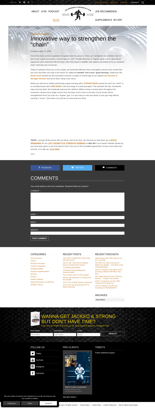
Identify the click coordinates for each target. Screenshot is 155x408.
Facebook (46, 168)
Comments (111, 168)
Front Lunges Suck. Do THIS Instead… (76, 275)
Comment (35, 191)
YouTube (37, 360)
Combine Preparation (38, 266)
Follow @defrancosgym (105, 353)
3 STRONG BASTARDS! (71, 267)
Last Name (58, 331)
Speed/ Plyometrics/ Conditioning (42, 282)
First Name (35, 331)
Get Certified (101, 3)
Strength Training (40, 34)
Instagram (37, 366)
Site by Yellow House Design (128, 405)
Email (34, 222)
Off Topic (34, 274)
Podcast (33, 277)
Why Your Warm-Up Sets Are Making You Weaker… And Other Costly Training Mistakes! (109, 265)
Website (34, 230)
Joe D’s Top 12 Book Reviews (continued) (77, 282)
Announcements (36, 258)
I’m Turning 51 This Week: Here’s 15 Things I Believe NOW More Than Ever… (108, 272)
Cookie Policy (96, 405)
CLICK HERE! (55, 149)
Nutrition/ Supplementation (40, 271)
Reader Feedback (37, 279)
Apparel (124, 3)
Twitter (79, 168)
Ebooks (114, 3)
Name (33, 214)
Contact (135, 3)
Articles (33, 261)
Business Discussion (38, 263)
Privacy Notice (85, 405)
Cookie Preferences (109, 405)
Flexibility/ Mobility (37, 269)
